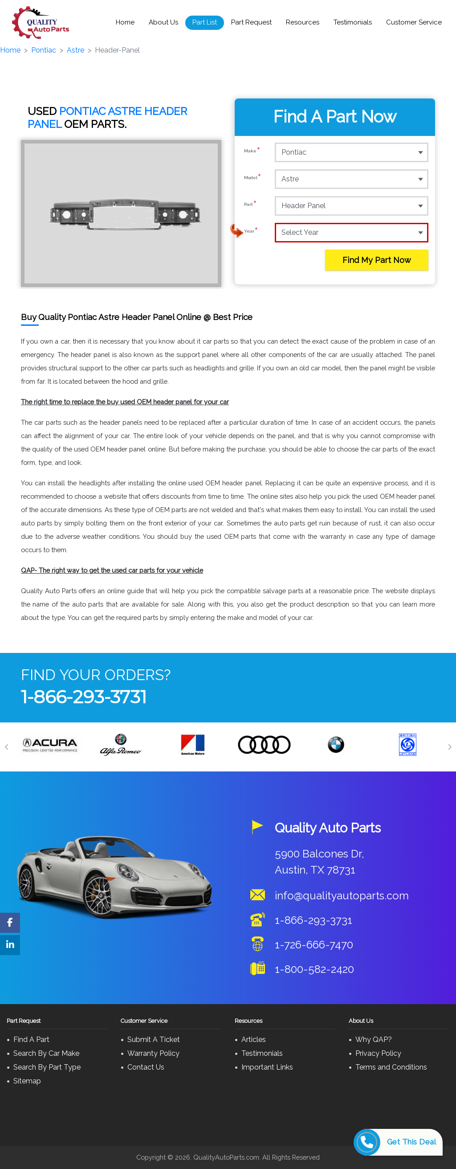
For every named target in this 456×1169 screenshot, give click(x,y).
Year (251, 232)
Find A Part (31, 1039)
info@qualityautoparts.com (342, 895)
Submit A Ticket (153, 1039)
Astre (75, 50)
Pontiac (43, 50)
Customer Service (414, 22)
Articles (253, 1039)
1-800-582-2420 (314, 969)
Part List (204, 22)
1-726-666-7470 (314, 944)
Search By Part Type (47, 1067)
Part (250, 205)
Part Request (251, 22)
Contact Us (145, 1067)
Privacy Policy (378, 1053)
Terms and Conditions (391, 1067)
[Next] (449, 747)
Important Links (267, 1067)
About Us (163, 22)
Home (125, 22)
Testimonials (353, 22)
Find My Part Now (376, 260)
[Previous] (6, 747)
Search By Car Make (46, 1053)
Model (252, 178)
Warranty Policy (153, 1053)
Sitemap (27, 1081)
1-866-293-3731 (84, 697)
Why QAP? (373, 1039)
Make (252, 152)
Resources (302, 22)
